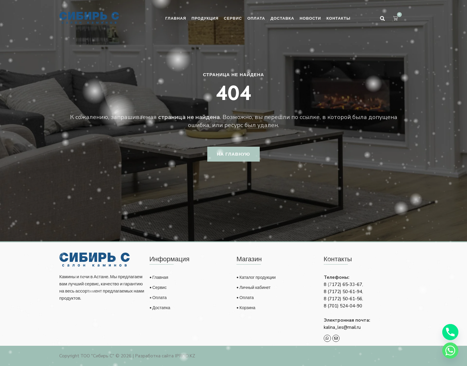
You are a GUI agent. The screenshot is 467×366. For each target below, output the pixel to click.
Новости (310, 18)
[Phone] (450, 332)
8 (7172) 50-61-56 (343, 299)
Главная (175, 18)
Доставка (282, 18)
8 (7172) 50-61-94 (343, 292)
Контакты (338, 18)
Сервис (233, 18)
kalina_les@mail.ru (342, 327)
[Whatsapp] (450, 350)
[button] (382, 18)
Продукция (205, 18)
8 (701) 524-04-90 (343, 306)
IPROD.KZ (185, 356)
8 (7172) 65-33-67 (343, 284)
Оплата (256, 18)
